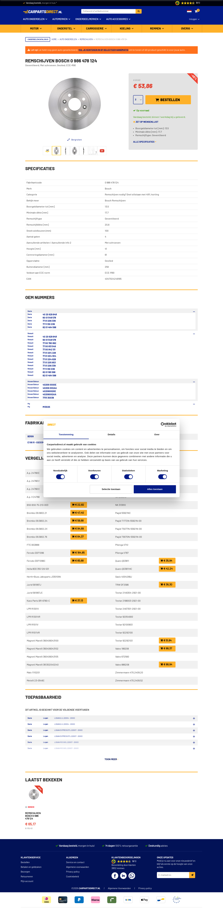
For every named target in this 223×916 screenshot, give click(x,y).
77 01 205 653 (49, 363)
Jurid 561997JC (35, 593)
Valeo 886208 (122, 665)
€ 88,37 (166, 648)
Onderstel (65, 28)
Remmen (155, 28)
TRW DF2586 (122, 585)
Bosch (108, 188)
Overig (186, 28)
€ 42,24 (166, 568)
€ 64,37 (78, 536)
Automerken (59, 19)
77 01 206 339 (49, 321)
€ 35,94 (166, 560)
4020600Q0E (49, 391)
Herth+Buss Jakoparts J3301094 (44, 577)
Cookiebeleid (72, 878)
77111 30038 (48, 398)
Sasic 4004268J (123, 577)
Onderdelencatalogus (37, 39)
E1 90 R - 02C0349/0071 (39, 442)
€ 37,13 (77, 600)
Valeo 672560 (122, 657)
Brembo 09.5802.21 (37, 513)
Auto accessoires (117, 19)
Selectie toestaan (111, 489)
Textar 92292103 (124, 641)
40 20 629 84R (50, 314)
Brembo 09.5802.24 (37, 521)
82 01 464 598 (49, 327)
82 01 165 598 (49, 372)
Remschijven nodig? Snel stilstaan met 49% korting (132, 194)
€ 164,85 (78, 552)
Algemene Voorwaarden (119, 890)
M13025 (46, 407)
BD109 (31, 436)
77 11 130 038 (49, 324)
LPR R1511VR (33, 633)
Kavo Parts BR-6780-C (38, 601)
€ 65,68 (78, 560)
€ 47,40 (78, 512)
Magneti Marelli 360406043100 (42, 641)
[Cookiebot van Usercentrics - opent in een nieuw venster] (163, 424)
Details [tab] (111, 434)
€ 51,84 (166, 640)
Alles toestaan (155, 489)
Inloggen (193, 19)
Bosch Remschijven (115, 200)
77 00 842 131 (49, 350)
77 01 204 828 (49, 359)
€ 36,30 (166, 584)
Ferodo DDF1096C (36, 561)
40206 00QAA (50, 388)
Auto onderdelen (33, 19)
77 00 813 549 (49, 346)
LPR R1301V (33, 609)
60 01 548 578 (49, 318)
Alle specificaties (144, 142)
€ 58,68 (78, 520)
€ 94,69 (78, 528)
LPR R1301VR (33, 617)
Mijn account (27, 883)
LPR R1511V (32, 625)
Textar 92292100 (124, 633)
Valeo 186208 (122, 649)
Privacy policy (73, 873)
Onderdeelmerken (86, 19)
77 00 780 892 (49, 343)
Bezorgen (25, 873)
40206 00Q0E (49, 385)
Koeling (125, 28)
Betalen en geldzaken (31, 869)
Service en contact (75, 864)
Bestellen (168, 100)
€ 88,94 (166, 664)
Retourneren (27, 878)
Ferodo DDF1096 (35, 553)
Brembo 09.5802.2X (37, 529)
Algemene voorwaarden (77, 869)
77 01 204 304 (49, 356)
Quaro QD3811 (122, 561)
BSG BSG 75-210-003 (37, 505)
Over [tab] (157, 434)
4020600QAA (49, 394)
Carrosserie (95, 28)
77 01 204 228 (49, 353)
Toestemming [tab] (66, 434)
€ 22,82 (78, 504)
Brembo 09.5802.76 (37, 537)
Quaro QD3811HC (123, 569)
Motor (34, 28)
